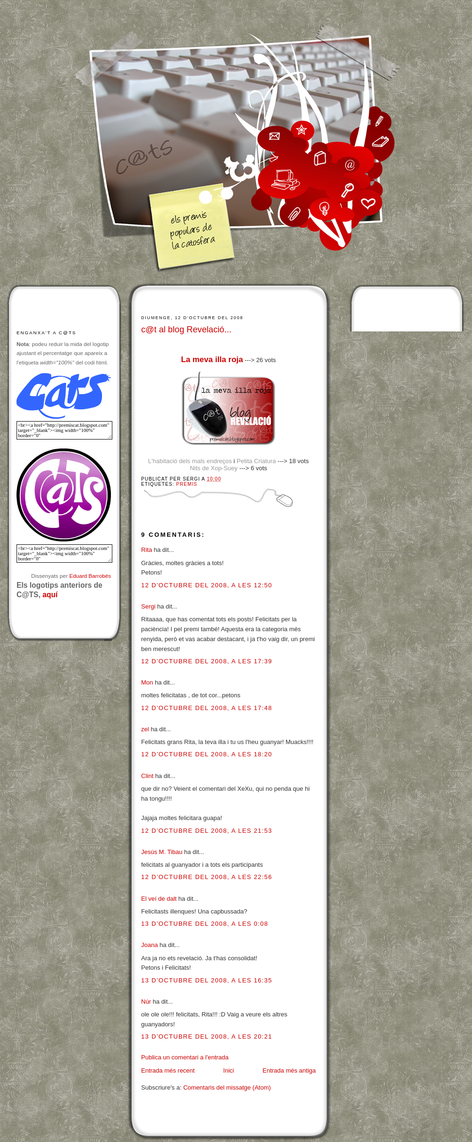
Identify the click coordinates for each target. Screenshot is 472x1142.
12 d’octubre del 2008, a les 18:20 (206, 754)
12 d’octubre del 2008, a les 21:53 (206, 830)
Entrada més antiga (289, 1070)
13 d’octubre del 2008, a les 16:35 (206, 980)
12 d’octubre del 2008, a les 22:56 (206, 876)
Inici (228, 1070)
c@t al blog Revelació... (186, 329)
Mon (147, 682)
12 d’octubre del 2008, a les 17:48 (206, 707)
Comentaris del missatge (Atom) (227, 1087)
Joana (149, 944)
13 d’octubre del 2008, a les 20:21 (206, 1036)
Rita (146, 549)
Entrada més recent (167, 1070)
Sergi (148, 606)
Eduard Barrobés (90, 576)
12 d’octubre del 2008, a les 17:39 (206, 661)
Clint (147, 775)
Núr (146, 1001)
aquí (50, 595)
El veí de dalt (159, 898)
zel (145, 729)
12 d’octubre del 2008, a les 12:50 (206, 585)
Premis (186, 484)
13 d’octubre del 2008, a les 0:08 (204, 923)
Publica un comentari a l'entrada (184, 1057)
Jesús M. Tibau (161, 851)
